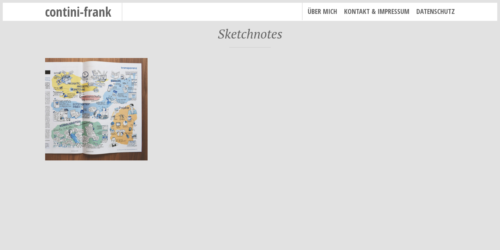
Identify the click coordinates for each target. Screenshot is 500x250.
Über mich (322, 11)
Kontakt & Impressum (376, 11)
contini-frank (78, 11)
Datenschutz (435, 11)
